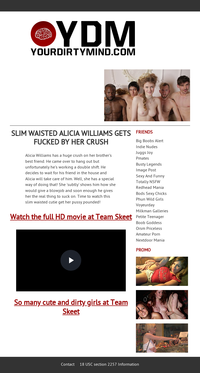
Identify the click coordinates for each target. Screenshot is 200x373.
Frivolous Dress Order (162, 338)
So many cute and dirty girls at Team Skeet (71, 308)
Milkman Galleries (152, 211)
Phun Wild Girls (150, 199)
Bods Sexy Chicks (151, 194)
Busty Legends (149, 164)
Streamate (162, 271)
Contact (67, 365)
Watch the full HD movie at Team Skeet (71, 217)
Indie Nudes (147, 147)
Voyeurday (145, 205)
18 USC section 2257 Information (109, 365)
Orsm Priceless (149, 229)
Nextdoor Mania (150, 240)
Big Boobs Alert (149, 141)
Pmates (142, 158)
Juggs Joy (144, 153)
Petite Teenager (150, 217)
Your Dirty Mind (83, 38)
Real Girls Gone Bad (162, 304)
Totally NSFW (148, 182)
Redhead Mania (150, 188)
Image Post (146, 170)
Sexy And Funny (150, 176)
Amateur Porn (148, 234)
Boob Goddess (149, 223)
